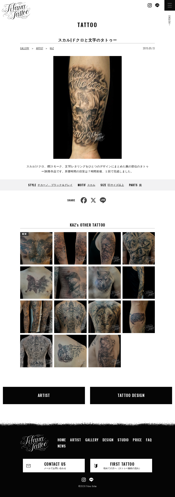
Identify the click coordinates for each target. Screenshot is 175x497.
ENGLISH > (169, 20)
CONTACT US (55, 462)
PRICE (137, 436)
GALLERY (24, 48)
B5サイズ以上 (116, 185)
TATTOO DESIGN (123, 394)
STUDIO (123, 436)
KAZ (52, 48)
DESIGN (108, 436)
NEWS (62, 442)
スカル (91, 185)
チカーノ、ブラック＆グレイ (55, 185)
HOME (62, 436)
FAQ (149, 436)
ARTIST (39, 48)
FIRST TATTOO (122, 462)
